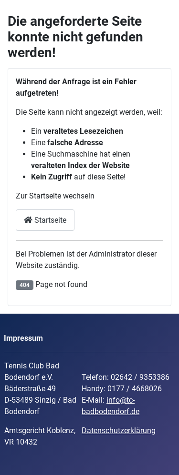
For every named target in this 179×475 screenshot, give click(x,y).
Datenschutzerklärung (119, 430)
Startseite (45, 220)
